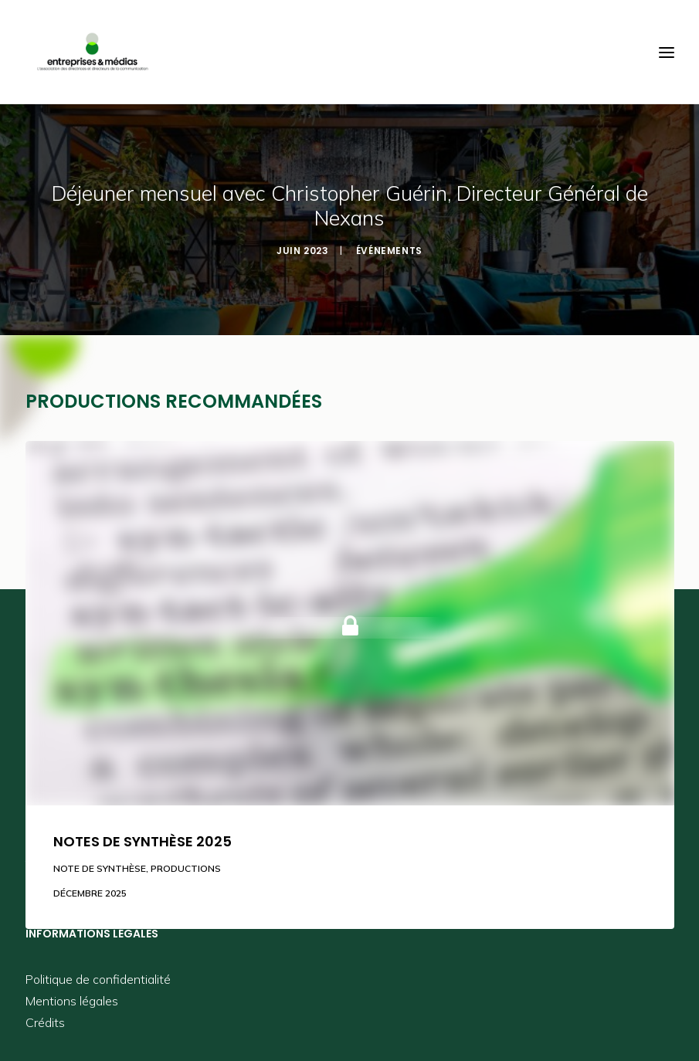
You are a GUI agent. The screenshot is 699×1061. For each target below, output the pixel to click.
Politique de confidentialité (98, 979)
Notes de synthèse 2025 (142, 841)
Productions (186, 868)
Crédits (45, 1022)
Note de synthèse (99, 868)
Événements (389, 250)
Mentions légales (71, 1000)
